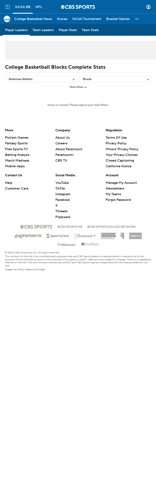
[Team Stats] (90, 30)
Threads (61, 211)
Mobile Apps (15, 166)
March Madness (17, 160)
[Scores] (62, 19)
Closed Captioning (120, 160)
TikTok (60, 188)
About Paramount (68, 149)
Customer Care (16, 188)
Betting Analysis (17, 155)
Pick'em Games (16, 138)
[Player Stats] (67, 30)
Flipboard (62, 217)
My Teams (113, 194)
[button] (137, 19)
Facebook (62, 200)
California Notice (118, 166)
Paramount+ (64, 155)
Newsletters (115, 188)
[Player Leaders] (16, 30)
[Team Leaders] (43, 30)
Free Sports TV (16, 149)
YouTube (62, 183)
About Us (62, 138)
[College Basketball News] (33, 19)
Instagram (62, 194)
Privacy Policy (116, 143)
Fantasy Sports (16, 143)
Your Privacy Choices (122, 155)
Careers (61, 143)
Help (8, 183)
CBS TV (61, 160)
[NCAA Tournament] (87, 19)
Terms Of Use (116, 138)
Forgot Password (118, 200)
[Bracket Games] (118, 19)
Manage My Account (121, 183)
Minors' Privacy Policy (122, 149)
